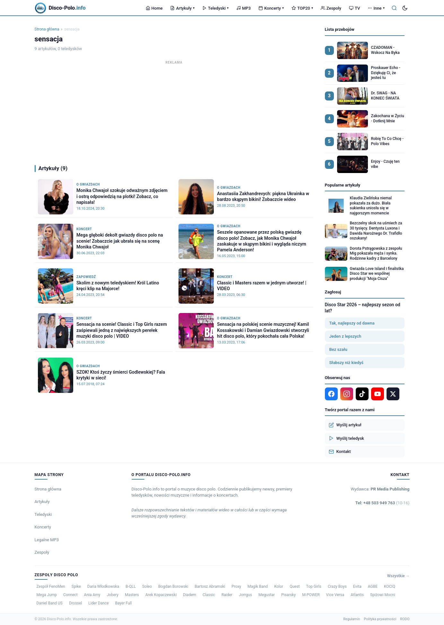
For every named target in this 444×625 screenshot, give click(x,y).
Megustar (266, 595)
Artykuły (182, 8)
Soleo (147, 586)
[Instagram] (346, 393)
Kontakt (340, 451)
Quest (295, 586)
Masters (132, 595)
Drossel (75, 603)
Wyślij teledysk (346, 438)
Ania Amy (92, 595)
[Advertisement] (174, 111)
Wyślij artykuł (345, 425)
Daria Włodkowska (103, 586)
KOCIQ (389, 586)
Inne (376, 8)
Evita (357, 586)
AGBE (373, 586)
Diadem (189, 595)
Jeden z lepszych (345, 336)
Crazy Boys (337, 586)
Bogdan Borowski (173, 586)
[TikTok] (362, 393)
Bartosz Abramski (210, 586)
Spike (76, 586)
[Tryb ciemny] (405, 8)
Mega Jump (47, 595)
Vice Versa (335, 595)
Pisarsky (288, 595)
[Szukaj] (394, 8)
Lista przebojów (339, 29)
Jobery (112, 595)
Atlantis (357, 595)
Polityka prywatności (380, 619)
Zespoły (331, 8)
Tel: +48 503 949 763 (382, 502)
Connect (70, 595)
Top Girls (313, 586)
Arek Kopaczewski (161, 595)
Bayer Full (123, 603)
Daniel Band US (50, 603)
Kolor (278, 586)
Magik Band (258, 586)
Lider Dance (98, 603)
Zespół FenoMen (51, 586)
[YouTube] (377, 393)
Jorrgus (245, 595)
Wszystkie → (398, 576)
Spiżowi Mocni (382, 595)
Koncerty (271, 8)
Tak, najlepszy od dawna (352, 323)
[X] (393, 393)
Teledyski (215, 8)
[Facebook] (331, 393)
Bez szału (338, 349)
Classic (209, 595)
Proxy (236, 586)
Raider (227, 595)
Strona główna (47, 29)
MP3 (243, 8)
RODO (404, 619)
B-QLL (131, 586)
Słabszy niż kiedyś (346, 362)
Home (154, 8)
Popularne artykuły (343, 185)
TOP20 (302, 8)
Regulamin (351, 619)
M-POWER (310, 595)
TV (354, 8)
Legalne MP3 (47, 539)
